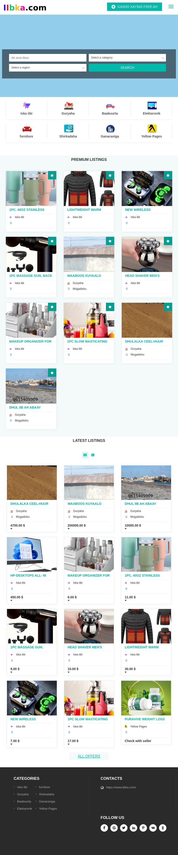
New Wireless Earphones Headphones (138, 209)
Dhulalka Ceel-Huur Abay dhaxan (144, 341)
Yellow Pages (48, 808)
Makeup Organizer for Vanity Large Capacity (30, 341)
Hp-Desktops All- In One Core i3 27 (28, 575)
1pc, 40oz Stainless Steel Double (26, 209)
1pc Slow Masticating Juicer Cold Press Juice (87, 341)
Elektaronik (24, 808)
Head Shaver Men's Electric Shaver (142, 275)
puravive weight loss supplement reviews (145, 719)
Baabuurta (24, 801)
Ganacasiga (47, 801)
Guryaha (23, 794)
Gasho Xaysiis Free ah (137, 7)
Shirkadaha (46, 794)
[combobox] (127, 58)
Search (127, 67)
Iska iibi (22, 787)
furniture (44, 787)
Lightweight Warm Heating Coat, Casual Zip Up (86, 209)
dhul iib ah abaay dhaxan (25, 407)
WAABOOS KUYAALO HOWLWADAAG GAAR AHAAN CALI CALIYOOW (86, 275)
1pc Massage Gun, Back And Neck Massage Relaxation (30, 275)
